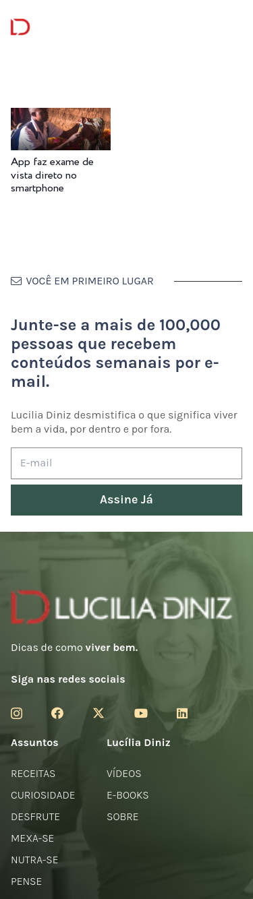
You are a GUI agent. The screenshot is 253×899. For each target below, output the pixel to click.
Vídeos (124, 773)
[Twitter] (98, 713)
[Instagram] (16, 713)
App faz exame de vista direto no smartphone (52, 174)
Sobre (123, 816)
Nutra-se (35, 859)
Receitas (33, 773)
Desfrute (35, 816)
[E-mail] (126, 463)
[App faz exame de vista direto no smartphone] (61, 117)
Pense (26, 881)
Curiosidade (43, 794)
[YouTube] (141, 713)
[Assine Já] (126, 500)
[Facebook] (57, 713)
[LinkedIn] (182, 713)
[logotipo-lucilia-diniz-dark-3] (66, 27)
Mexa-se (32, 838)
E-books (128, 794)
